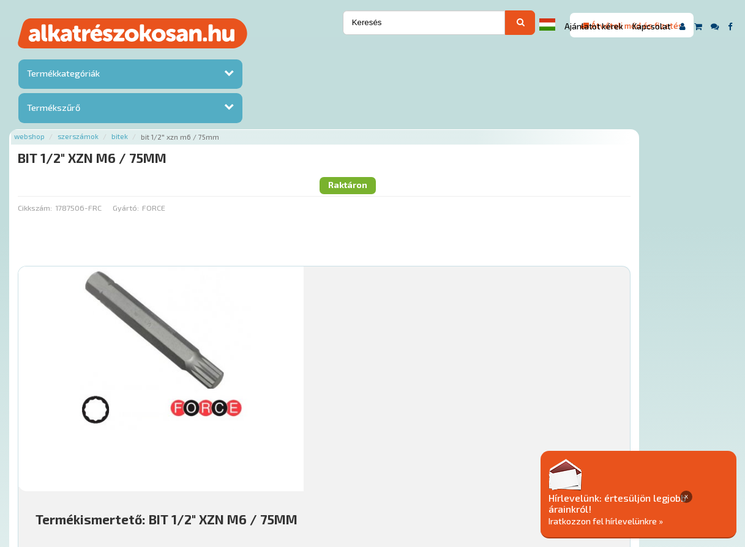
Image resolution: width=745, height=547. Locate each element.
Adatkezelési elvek (593, 472)
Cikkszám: (156, 107)
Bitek (241, 57)
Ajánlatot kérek (593, 26)
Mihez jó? (377, 365)
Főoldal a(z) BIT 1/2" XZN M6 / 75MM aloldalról (229, 434)
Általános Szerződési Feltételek (481, 472)
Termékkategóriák (62, 75)
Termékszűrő (52, 109)
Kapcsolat (651, 26)
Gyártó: (246, 107)
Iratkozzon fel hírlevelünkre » (651, 520)
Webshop (150, 57)
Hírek (238, 472)
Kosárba (661, 399)
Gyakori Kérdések (373, 472)
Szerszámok (199, 57)
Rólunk (204, 472)
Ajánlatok (161, 472)
